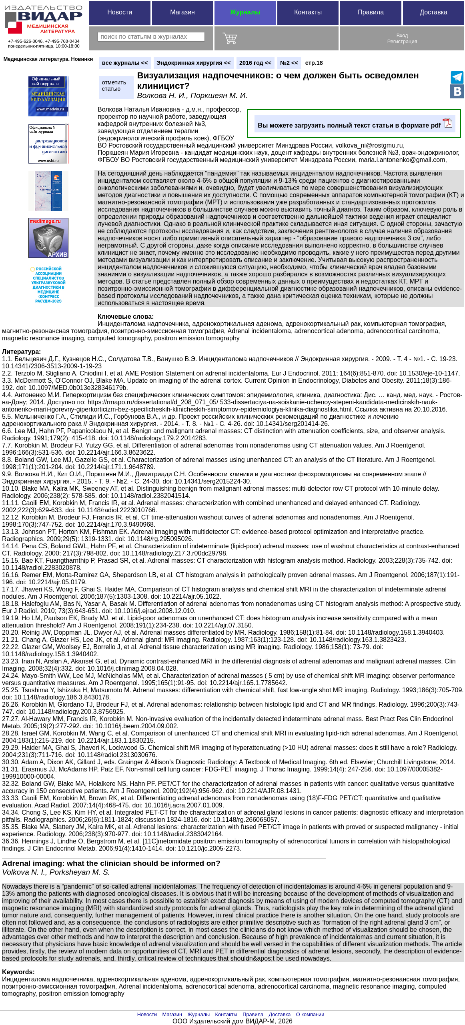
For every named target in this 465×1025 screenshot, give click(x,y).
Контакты (308, 12)
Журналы (245, 12)
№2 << (289, 63)
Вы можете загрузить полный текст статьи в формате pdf (355, 123)
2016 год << (255, 63)
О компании (310, 1014)
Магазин (182, 12)
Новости (119, 12)
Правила (371, 12)
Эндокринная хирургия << (193, 63)
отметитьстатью (114, 85)
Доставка (433, 12)
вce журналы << (125, 63)
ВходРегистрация (402, 38)
